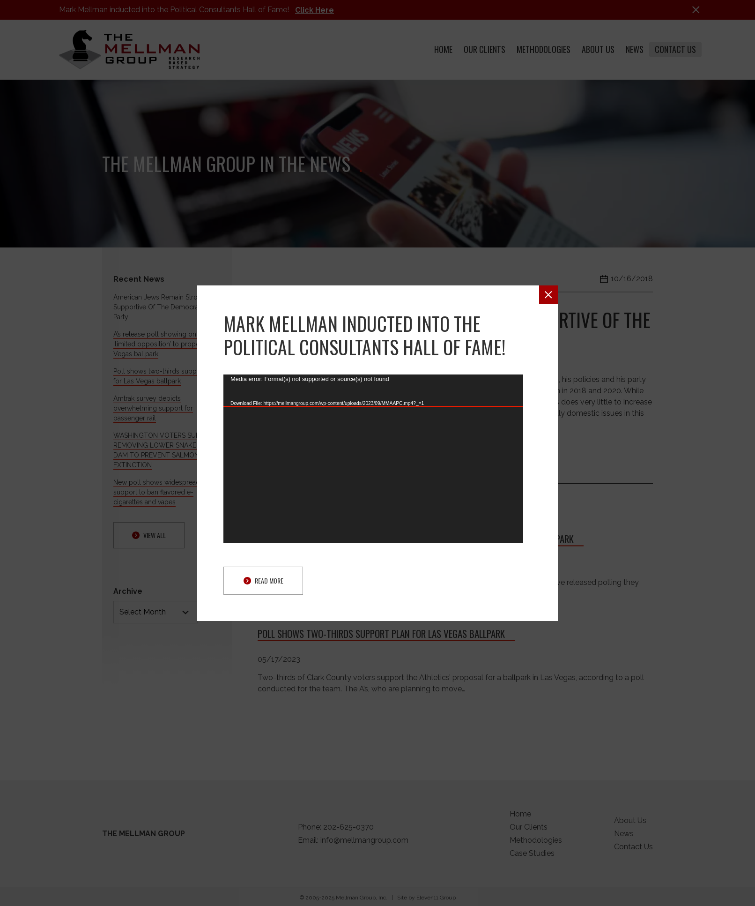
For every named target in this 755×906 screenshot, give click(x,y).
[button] (548, 294)
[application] (373, 458)
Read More (263, 580)
